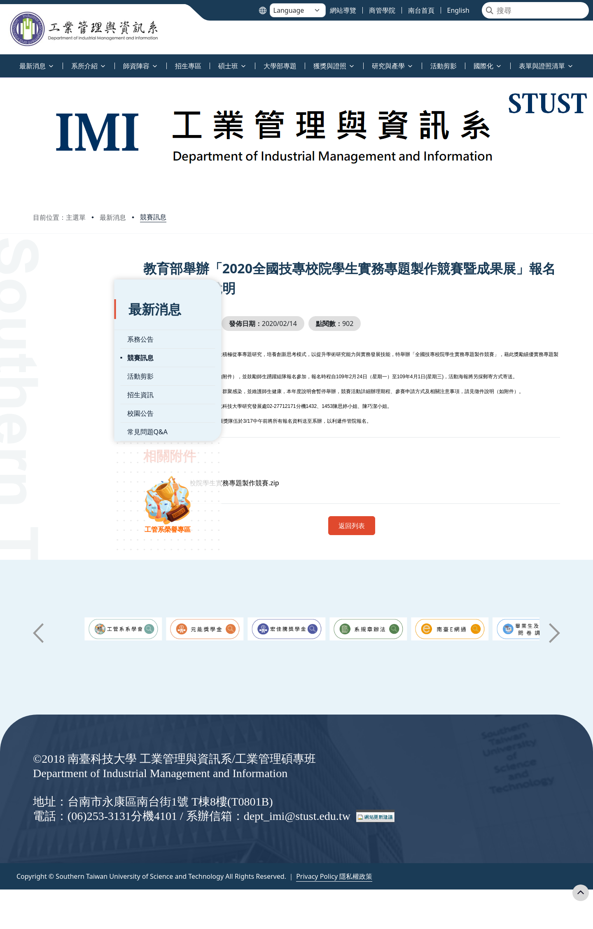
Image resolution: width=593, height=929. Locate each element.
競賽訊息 (153, 216)
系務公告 (59, 318)
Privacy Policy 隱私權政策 (334, 876)
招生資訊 (59, 373)
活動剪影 (59, 355)
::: (2, 61)
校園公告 (59, 392)
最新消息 (113, 217)
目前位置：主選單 (59, 217)
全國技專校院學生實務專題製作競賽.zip (251, 482)
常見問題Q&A (66, 410)
